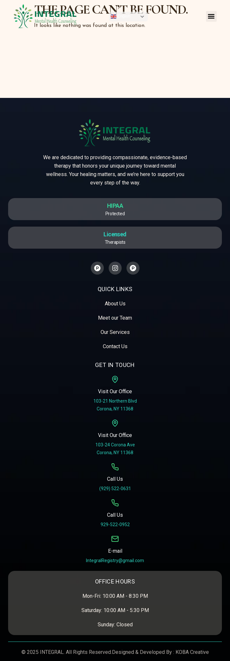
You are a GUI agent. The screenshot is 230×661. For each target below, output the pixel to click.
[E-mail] (115, 539)
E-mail (115, 551)
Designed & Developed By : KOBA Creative (160, 652)
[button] (211, 16)
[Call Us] (115, 467)
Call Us (115, 479)
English (120, 16)
